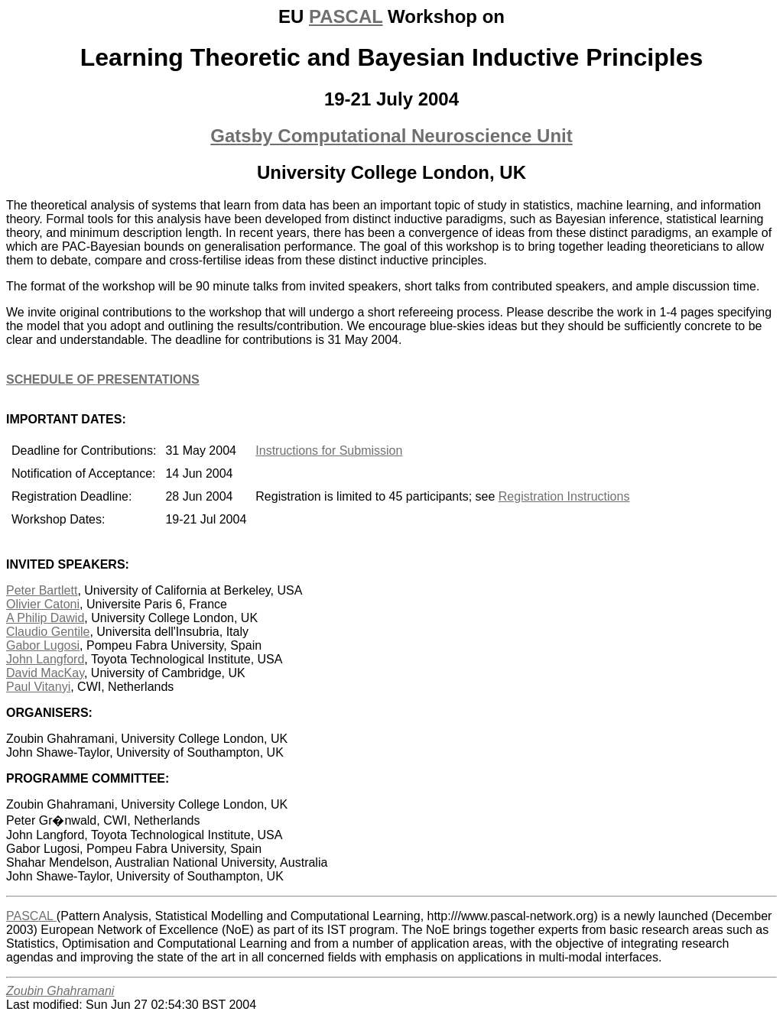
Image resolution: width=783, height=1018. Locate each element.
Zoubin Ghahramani (60, 990)
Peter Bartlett (41, 590)
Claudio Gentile (47, 631)
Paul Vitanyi (38, 686)
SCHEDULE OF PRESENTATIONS (103, 379)
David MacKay (45, 672)
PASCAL (345, 16)
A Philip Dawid (45, 617)
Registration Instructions (564, 496)
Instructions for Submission (328, 450)
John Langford (45, 659)
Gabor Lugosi (43, 645)
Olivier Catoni (43, 604)
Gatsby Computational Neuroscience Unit (391, 135)
